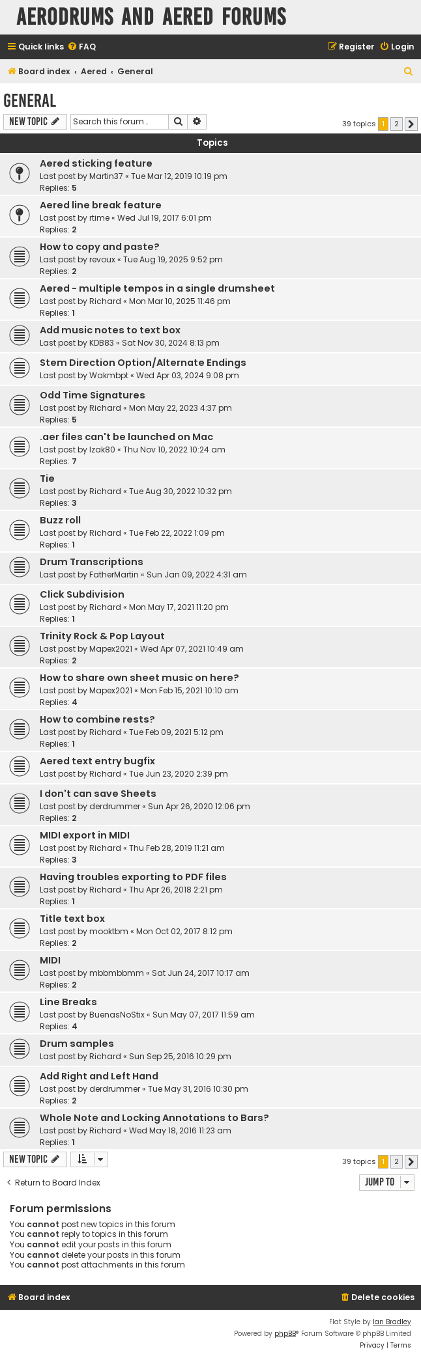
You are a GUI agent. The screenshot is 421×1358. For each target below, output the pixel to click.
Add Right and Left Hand (99, 1076)
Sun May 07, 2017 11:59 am (203, 1014)
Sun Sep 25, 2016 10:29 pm (180, 1056)
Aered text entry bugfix (97, 761)
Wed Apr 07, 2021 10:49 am (192, 648)
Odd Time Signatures (92, 395)
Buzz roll (60, 520)
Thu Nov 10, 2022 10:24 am (174, 449)
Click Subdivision (82, 594)
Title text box (72, 918)
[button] (411, 124)
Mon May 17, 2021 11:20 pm (179, 607)
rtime (99, 217)
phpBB (285, 1333)
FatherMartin (114, 574)
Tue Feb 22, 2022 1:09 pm (177, 532)
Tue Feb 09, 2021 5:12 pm (176, 732)
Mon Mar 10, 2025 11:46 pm (180, 301)
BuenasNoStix (117, 1014)
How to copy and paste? (100, 246)
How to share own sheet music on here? (139, 677)
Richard (105, 301)
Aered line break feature (101, 205)
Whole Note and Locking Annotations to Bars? (154, 1117)
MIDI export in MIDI (85, 835)
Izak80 (102, 449)
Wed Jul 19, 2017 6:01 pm (164, 217)
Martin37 (106, 176)
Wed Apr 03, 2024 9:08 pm (187, 375)
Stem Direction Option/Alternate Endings (143, 362)
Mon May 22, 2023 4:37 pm (180, 407)
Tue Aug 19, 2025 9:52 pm (173, 259)
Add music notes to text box (110, 330)
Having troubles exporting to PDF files (133, 876)
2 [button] (396, 123)
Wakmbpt (108, 375)
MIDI (50, 960)
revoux (102, 259)
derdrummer (114, 806)
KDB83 (101, 342)
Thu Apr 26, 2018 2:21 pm (176, 889)
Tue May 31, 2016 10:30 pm (198, 1088)
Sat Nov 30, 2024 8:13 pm (171, 342)
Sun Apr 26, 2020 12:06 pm (199, 806)
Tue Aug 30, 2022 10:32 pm (180, 491)
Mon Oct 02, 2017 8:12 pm (184, 931)
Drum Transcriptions (91, 561)
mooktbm (108, 931)
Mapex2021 (110, 648)
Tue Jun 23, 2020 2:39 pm (178, 773)
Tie (47, 478)
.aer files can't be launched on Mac (126, 436)
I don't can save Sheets (98, 793)
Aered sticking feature (96, 163)
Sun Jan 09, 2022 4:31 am (197, 574)
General (29, 100)
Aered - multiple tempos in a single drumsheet (157, 288)
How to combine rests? (97, 719)
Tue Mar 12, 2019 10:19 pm (179, 176)
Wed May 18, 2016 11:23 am (180, 1130)
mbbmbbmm (116, 972)
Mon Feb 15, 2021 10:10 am (189, 690)
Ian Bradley (392, 1322)
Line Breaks (68, 1001)
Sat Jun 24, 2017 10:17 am (201, 972)
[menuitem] (81, 47)
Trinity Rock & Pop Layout (102, 636)
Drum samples (77, 1043)
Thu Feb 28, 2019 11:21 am (177, 847)
